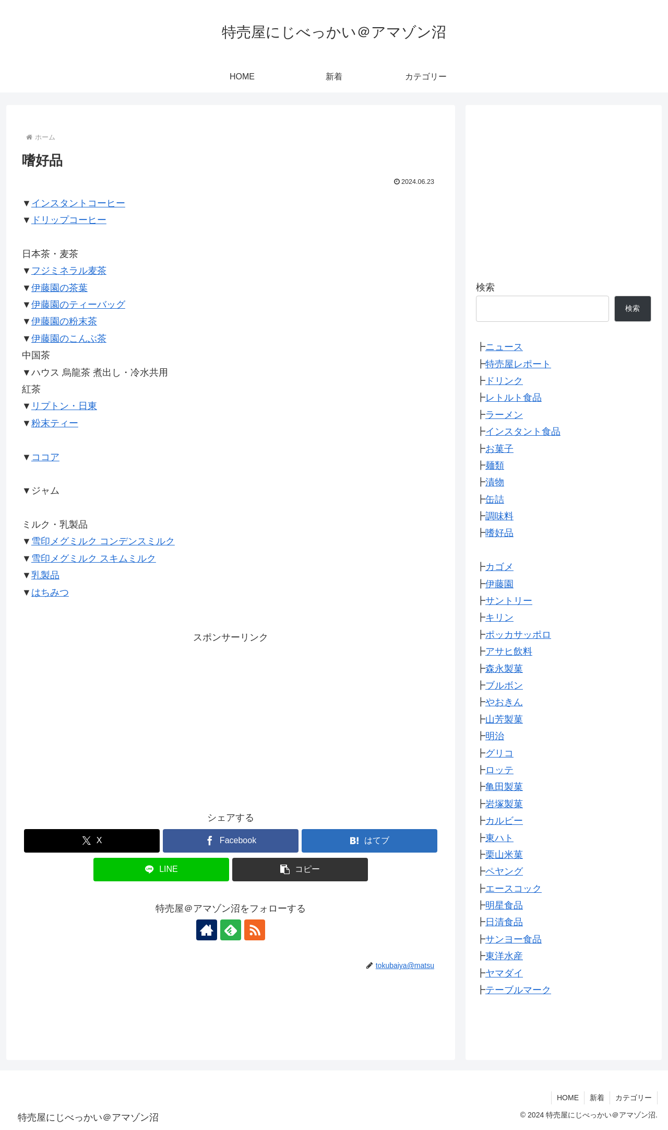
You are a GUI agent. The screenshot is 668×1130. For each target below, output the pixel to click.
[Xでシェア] (92, 841)
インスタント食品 (522, 431)
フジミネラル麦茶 (68, 270)
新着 (597, 1097)
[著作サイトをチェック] (206, 929)
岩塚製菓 (504, 804)
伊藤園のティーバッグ (78, 304)
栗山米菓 (504, 854)
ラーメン (504, 415)
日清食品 (504, 922)
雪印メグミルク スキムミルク (93, 558)
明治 (494, 736)
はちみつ (50, 592)
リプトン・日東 (64, 406)
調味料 (499, 516)
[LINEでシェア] (161, 869)
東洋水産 (504, 956)
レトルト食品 (513, 397)
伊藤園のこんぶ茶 (68, 338)
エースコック (513, 888)
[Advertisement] (230, 719)
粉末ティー (54, 423)
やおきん (504, 702)
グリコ (499, 753)
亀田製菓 (504, 787)
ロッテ (499, 770)
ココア (45, 457)
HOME (568, 1097)
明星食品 (504, 905)
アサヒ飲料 (508, 651)
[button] (300, 869)
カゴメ (499, 567)
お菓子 (499, 449)
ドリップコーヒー (68, 220)
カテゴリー (633, 1097)
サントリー (508, 601)
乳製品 (45, 575)
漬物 (494, 482)
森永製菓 (504, 668)
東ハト (499, 838)
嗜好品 (499, 533)
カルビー (504, 821)
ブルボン (504, 685)
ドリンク (504, 381)
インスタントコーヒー (78, 203)
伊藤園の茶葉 (59, 288)
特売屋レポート (518, 364)
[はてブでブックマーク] (369, 841)
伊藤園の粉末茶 (64, 321)
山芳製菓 (504, 719)
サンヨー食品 (513, 939)
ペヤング (504, 871)
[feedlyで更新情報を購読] (230, 929)
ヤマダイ (504, 973)
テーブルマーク (518, 990)
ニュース (504, 347)
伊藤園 (499, 584)
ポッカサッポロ (518, 635)
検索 (485, 287)
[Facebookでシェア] (231, 841)
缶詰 (494, 499)
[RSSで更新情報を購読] (254, 929)
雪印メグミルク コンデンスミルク (103, 541)
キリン (499, 617)
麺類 (494, 465)
